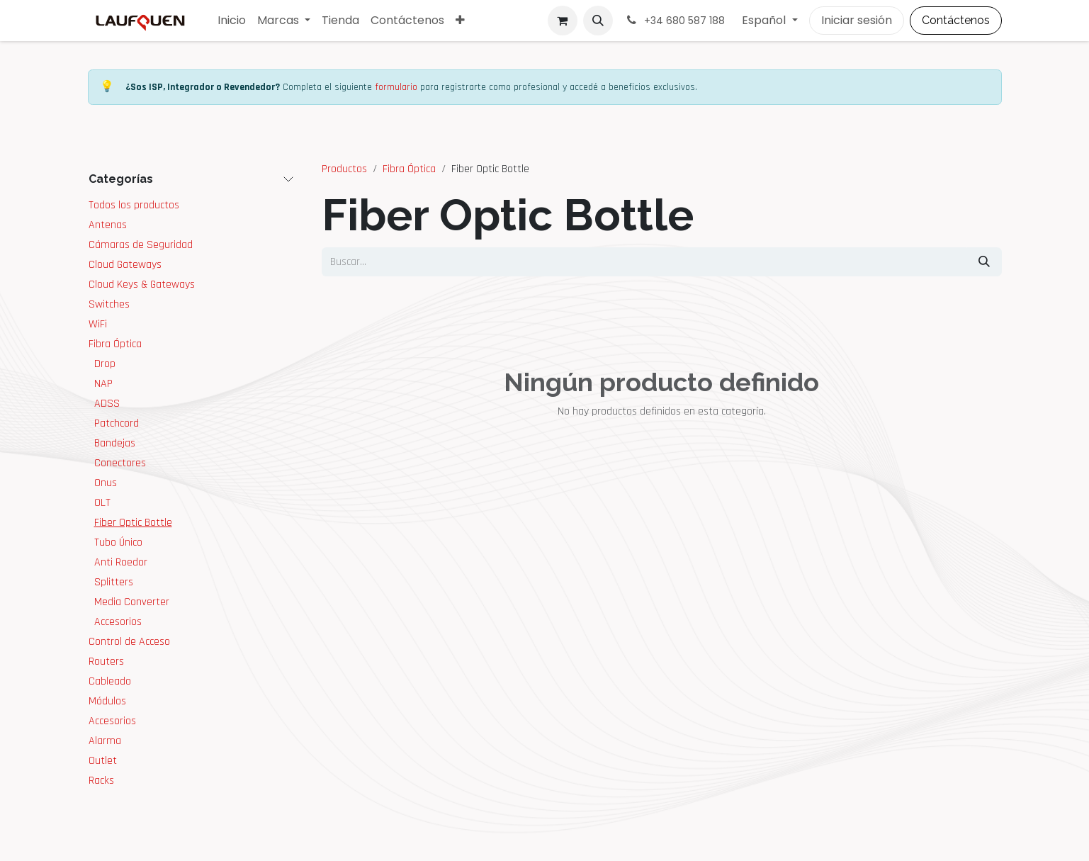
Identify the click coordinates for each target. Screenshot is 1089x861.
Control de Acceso (129, 641)
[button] (598, 20)
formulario (396, 87)
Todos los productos (134, 205)
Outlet (103, 760)
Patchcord (116, 423)
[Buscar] (984, 261)
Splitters (113, 582)
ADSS (107, 403)
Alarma (105, 740)
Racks (101, 780)
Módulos (107, 701)
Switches (109, 304)
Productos (344, 169)
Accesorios (118, 621)
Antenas (108, 225)
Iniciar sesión (856, 20)
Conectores (120, 463)
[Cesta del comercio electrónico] (562, 20)
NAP (103, 383)
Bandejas (114, 443)
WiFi (98, 324)
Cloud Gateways (125, 264)
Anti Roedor (120, 562)
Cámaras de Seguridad (141, 244)
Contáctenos (956, 20)
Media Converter (131, 602)
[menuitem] (232, 20)
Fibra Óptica (115, 344)
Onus (105, 482)
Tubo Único (118, 542)
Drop (104, 363)
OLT (102, 502)
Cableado (110, 681)
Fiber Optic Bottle (133, 522)
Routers (106, 661)
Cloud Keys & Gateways (142, 284)
